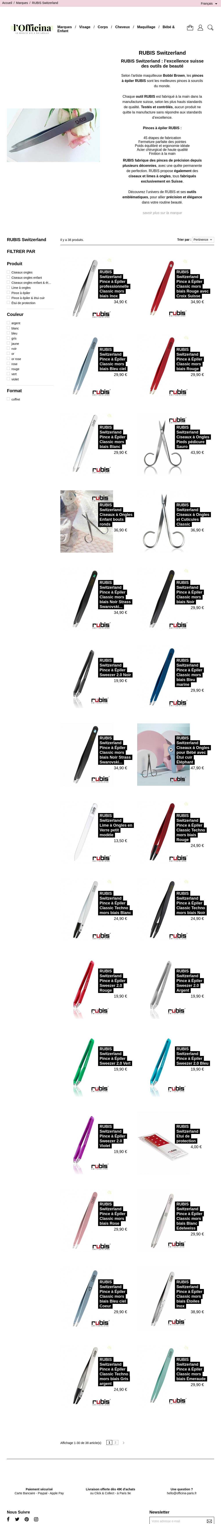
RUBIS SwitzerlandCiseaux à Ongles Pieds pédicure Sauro (174, 437)
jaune (15, 343)
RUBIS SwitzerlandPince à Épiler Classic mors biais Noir (171, 592)
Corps (103, 27)
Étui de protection (23, 303)
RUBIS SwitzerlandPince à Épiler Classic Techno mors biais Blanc (97, 903)
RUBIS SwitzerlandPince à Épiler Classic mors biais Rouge (171, 359)
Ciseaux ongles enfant (26, 277)
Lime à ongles (21, 287)
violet (15, 379)
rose (14, 364)
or (12, 353)
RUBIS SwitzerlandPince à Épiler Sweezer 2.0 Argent (171, 981)
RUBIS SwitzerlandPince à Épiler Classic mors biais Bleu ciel (94, 359)
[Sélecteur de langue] (210, 3)
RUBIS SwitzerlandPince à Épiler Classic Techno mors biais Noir (172, 903)
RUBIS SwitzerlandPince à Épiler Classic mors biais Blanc (94, 437)
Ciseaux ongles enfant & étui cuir (31, 282)
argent (15, 323)
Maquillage (146, 27)
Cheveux (122, 27)
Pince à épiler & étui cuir (28, 298)
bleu (14, 333)
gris (13, 338)
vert (13, 374)
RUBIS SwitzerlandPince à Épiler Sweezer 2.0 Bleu (174, 1056)
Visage (84, 27)
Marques (64, 27)
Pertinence (203, 240)
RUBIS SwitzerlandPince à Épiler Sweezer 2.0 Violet (94, 1136)
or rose (16, 359)
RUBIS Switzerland (26, 239)
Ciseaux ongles (21, 272)
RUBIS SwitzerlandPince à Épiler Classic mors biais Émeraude (172, 1369)
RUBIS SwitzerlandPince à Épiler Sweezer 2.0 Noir (97, 667)
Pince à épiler (20, 293)
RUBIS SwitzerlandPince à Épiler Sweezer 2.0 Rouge (94, 981)
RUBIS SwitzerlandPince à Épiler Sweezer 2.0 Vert (96, 1056)
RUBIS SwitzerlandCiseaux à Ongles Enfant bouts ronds (97, 514)
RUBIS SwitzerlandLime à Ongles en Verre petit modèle (97, 825)
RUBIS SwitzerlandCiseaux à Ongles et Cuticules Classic (174, 514)
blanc (15, 328)
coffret (15, 399)
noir (13, 348)
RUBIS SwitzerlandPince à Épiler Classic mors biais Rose (94, 1214)
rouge (15, 369)
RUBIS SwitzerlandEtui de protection (169, 1133)
